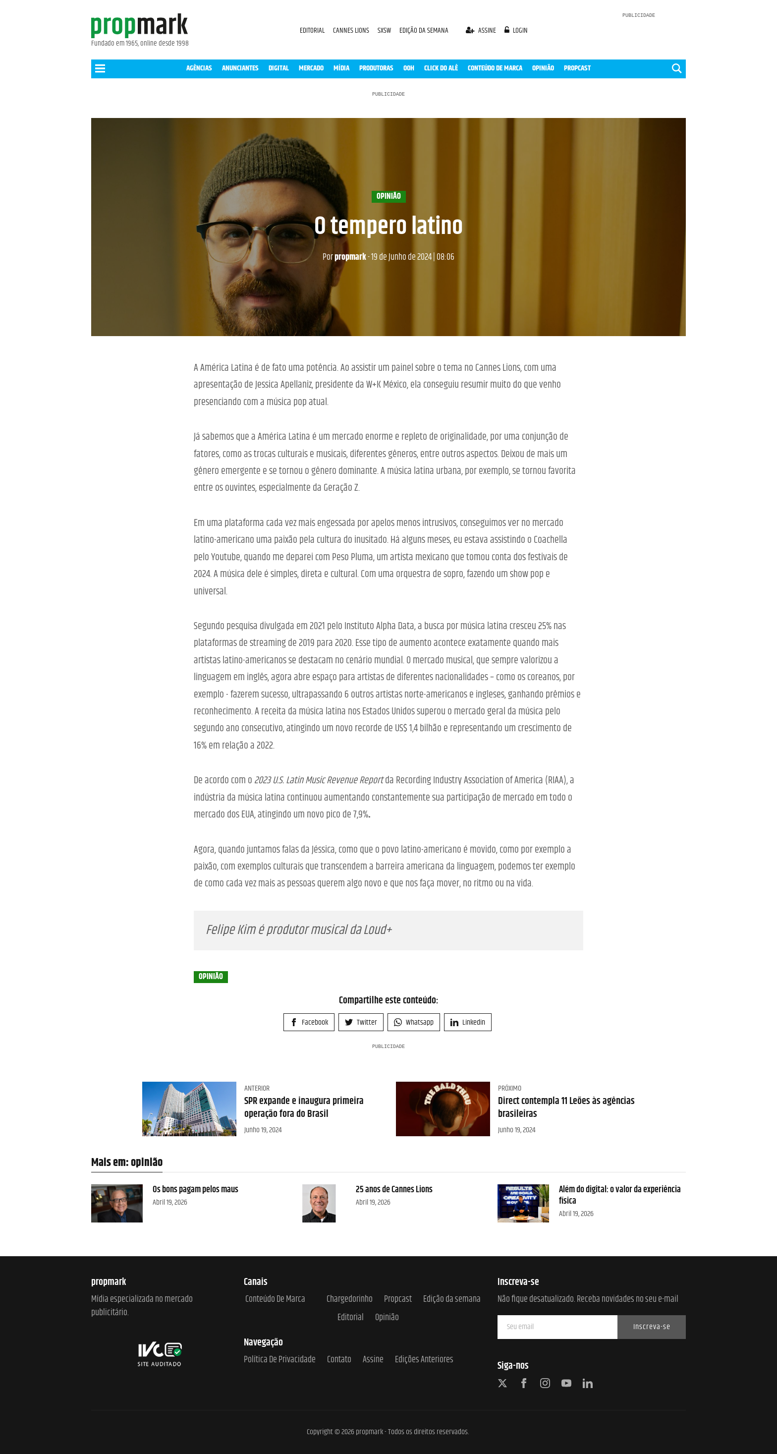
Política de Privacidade (280, 1360)
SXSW (385, 30)
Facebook (309, 1022)
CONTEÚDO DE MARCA (495, 68)
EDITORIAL (312, 30)
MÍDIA (341, 68)
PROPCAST (577, 68)
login (516, 30)
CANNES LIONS (352, 30)
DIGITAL (279, 68)
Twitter (361, 1022)
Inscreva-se (651, 1327)
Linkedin (467, 1022)
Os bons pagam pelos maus (195, 1190)
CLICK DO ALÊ (441, 68)
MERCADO (311, 68)
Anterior (257, 1088)
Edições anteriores (424, 1360)
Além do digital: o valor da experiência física (620, 1195)
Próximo (509, 1088)
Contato (339, 1360)
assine (482, 30)
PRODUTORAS (376, 68)
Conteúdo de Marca (275, 1299)
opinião (389, 197)
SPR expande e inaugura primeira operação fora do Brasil (304, 1108)
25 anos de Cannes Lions (394, 1190)
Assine (373, 1360)
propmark (344, 257)
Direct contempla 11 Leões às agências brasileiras (566, 1108)
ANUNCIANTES (240, 68)
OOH (408, 68)
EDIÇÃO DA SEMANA (423, 30)
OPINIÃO (543, 68)
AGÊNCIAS (199, 68)
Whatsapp (414, 1022)
